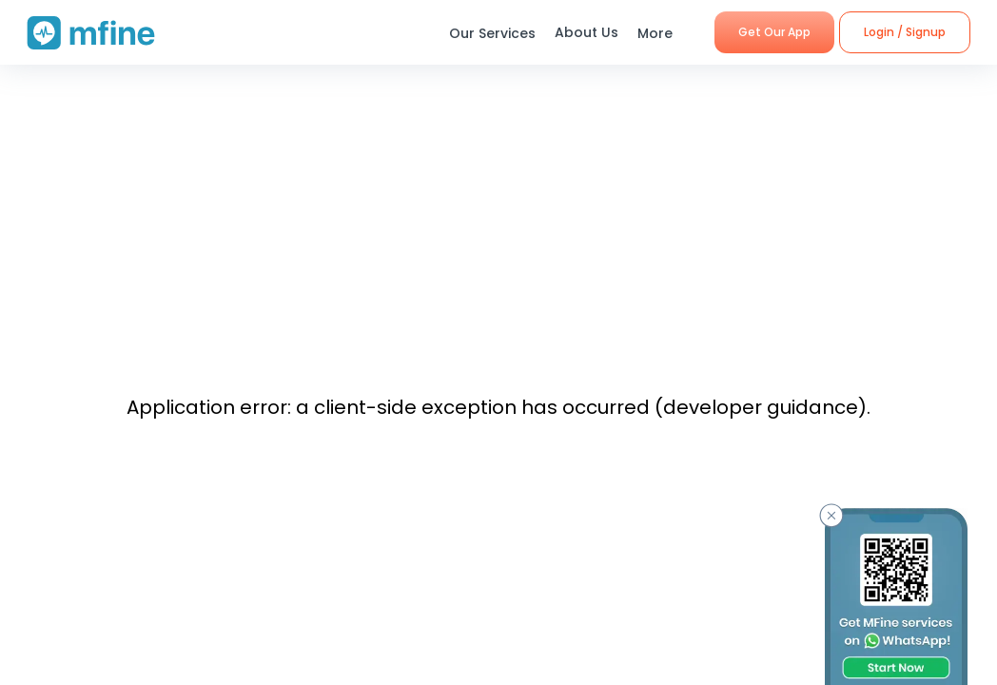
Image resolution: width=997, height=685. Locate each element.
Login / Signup (905, 32)
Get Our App (774, 32)
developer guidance (760, 407)
